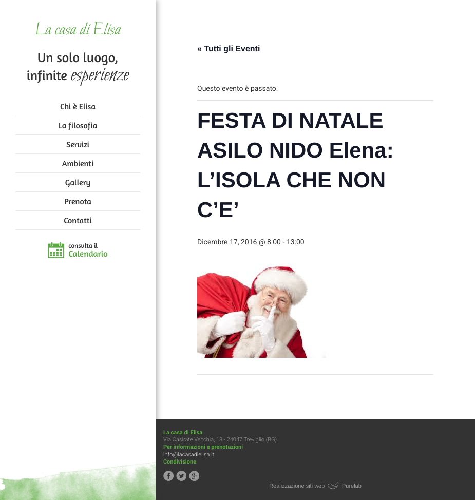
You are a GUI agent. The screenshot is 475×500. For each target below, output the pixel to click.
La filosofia (78, 125)
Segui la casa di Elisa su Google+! (194, 476)
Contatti (77, 220)
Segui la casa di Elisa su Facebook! (168, 476)
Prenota (77, 201)
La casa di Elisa (78, 30)
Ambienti (77, 163)
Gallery (77, 182)
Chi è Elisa (78, 106)
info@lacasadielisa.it (188, 454)
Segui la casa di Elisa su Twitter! (181, 476)
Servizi (77, 144)
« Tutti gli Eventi (228, 49)
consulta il (88, 250)
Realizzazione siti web (297, 486)
